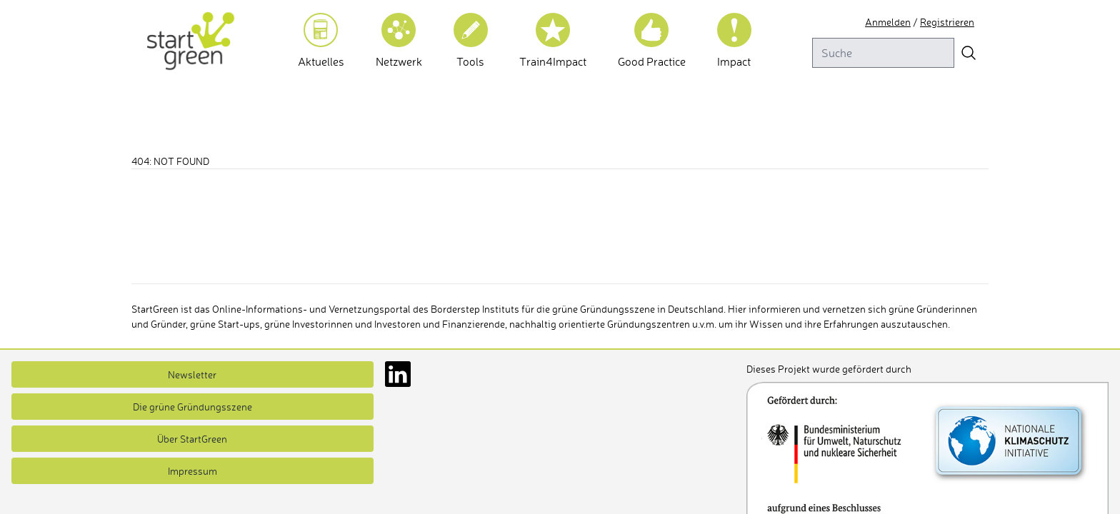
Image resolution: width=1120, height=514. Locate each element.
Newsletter (192, 374)
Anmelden (888, 22)
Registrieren (947, 22)
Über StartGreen (192, 439)
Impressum (192, 471)
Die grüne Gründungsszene (192, 406)
